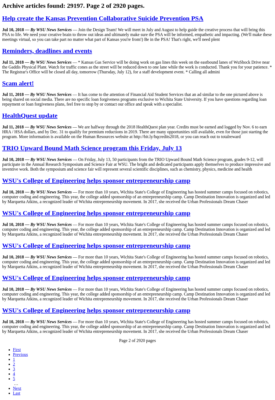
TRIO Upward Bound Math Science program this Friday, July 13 (92, 148)
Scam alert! (18, 83)
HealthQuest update (29, 115)
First (17, 349)
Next (17, 388)
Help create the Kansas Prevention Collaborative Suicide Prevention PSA (102, 18)
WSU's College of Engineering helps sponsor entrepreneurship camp (96, 180)
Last (16, 393)
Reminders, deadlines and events (47, 50)
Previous (20, 354)
